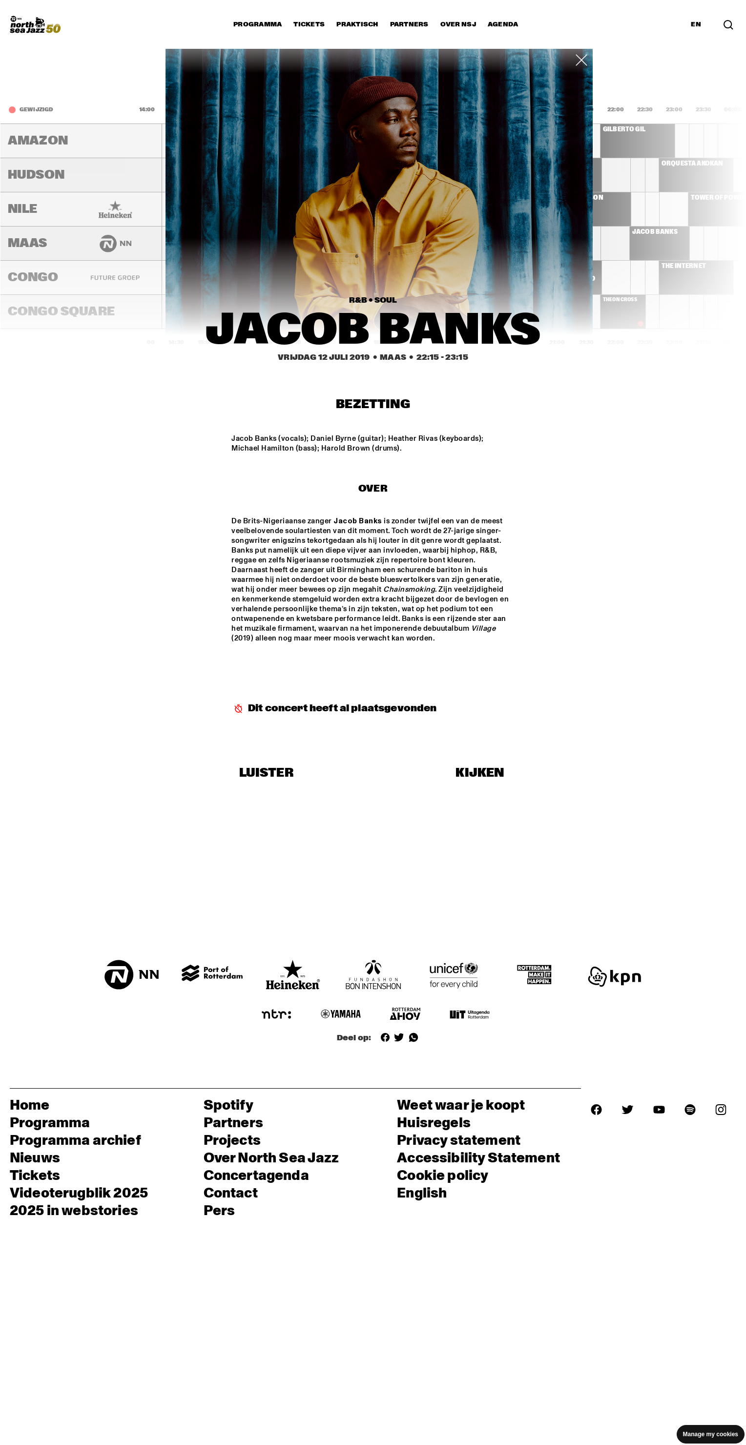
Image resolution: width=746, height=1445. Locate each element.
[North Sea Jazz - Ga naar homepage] (35, 24)
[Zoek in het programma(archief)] (728, 24)
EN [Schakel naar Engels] (696, 24)
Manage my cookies (710, 1434)
